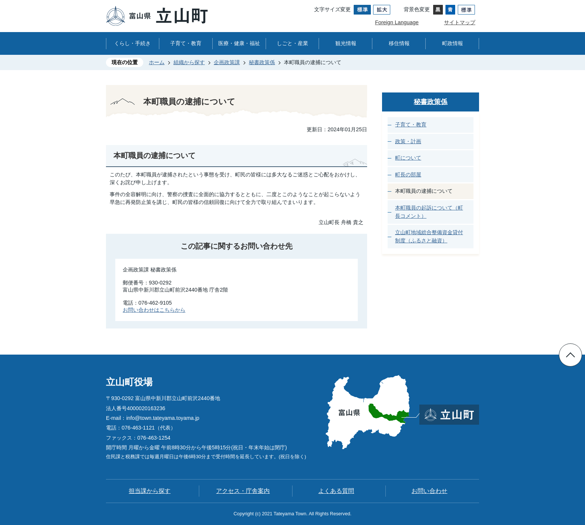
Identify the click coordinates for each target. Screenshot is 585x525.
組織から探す (189, 62)
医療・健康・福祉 (239, 43)
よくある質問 (336, 491)
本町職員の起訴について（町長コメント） (429, 212)
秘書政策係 (262, 62)
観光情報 (345, 43)
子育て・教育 (185, 43)
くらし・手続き (132, 43)
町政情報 (452, 43)
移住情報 (399, 43)
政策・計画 (408, 141)
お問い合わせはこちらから (154, 310)
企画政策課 (227, 62)
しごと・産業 (292, 43)
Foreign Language (397, 22)
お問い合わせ (429, 491)
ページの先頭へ (570, 355)
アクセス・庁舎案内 (243, 491)
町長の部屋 (408, 174)
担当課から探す (150, 491)
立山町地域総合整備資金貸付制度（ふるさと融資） (429, 236)
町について (408, 158)
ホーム (157, 62)
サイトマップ (459, 22)
